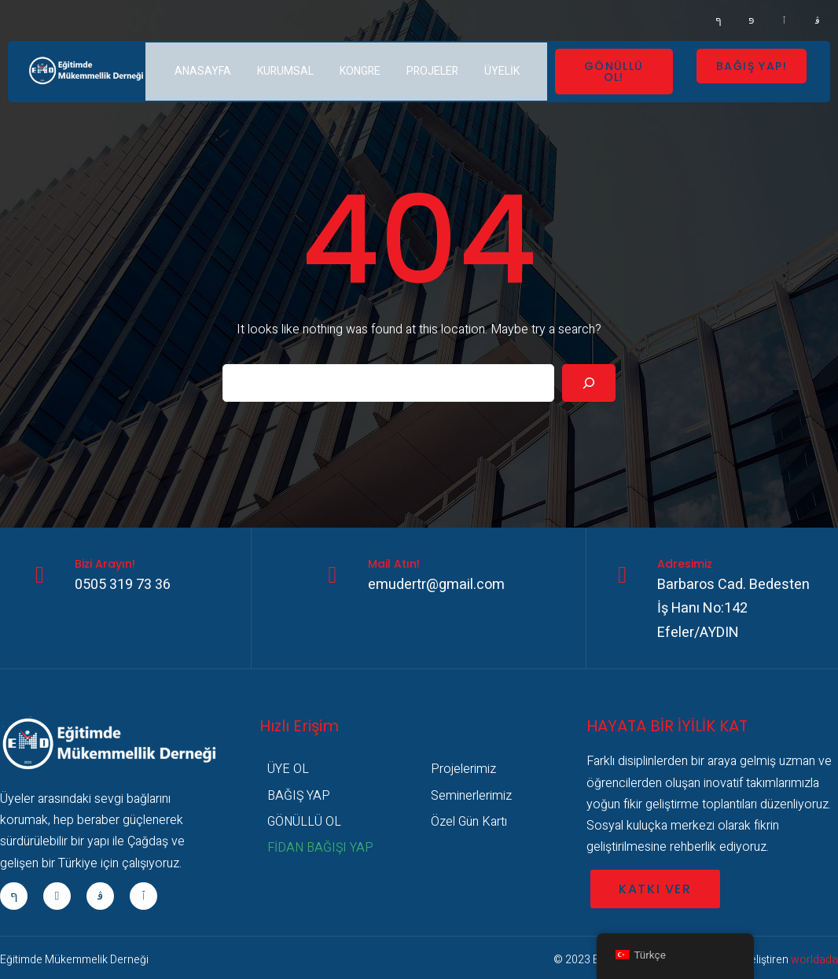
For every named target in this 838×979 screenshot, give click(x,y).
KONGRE (360, 71)
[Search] (589, 383)
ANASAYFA (203, 71)
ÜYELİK (502, 71)
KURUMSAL (285, 71)
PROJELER (432, 71)
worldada (814, 959)
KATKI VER (655, 889)
